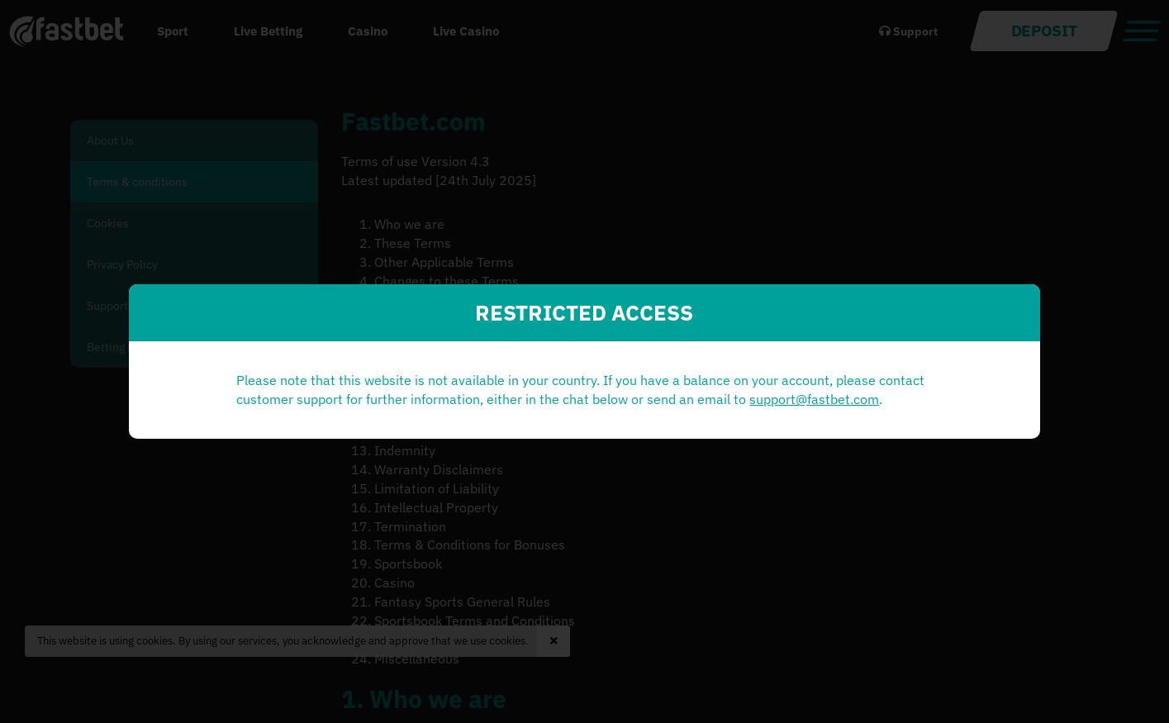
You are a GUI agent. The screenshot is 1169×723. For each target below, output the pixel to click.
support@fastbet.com (428, 418)
